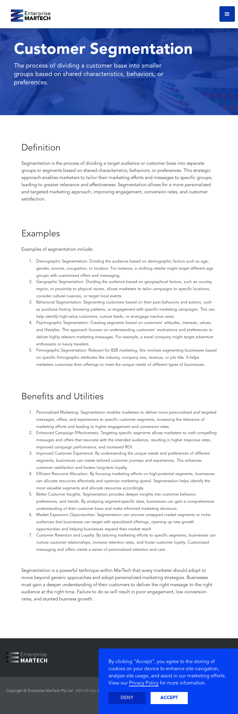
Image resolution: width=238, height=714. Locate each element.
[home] (28, 14)
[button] (227, 14)
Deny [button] (127, 698)
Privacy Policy (144, 683)
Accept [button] (169, 698)
